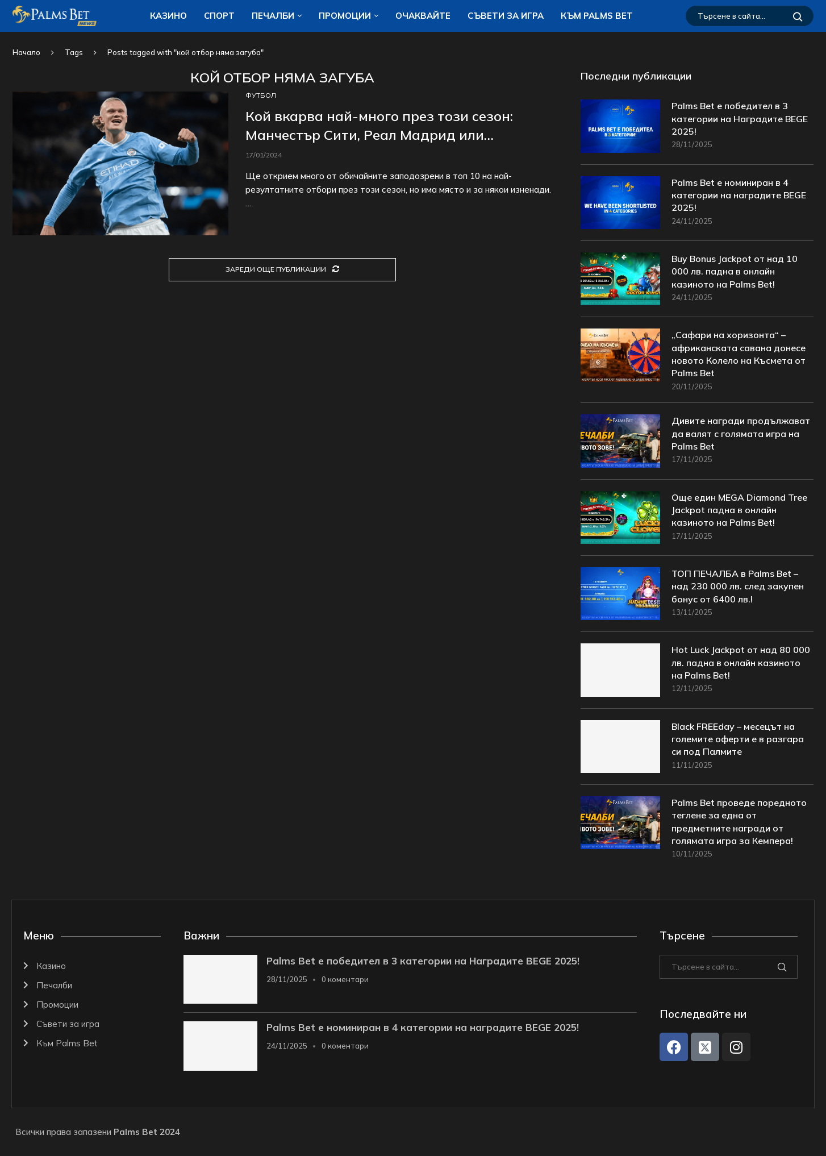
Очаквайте (422, 15)
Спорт (219, 15)
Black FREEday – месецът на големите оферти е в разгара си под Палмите (737, 739)
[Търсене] (750, 16)
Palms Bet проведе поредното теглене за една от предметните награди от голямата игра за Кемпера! (739, 821)
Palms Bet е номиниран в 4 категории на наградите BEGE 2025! (738, 195)
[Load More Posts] (282, 269)
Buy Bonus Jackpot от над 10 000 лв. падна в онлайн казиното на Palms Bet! (734, 271)
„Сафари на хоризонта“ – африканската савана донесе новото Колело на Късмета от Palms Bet (738, 354)
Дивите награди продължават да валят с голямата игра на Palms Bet (740, 433)
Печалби (273, 15)
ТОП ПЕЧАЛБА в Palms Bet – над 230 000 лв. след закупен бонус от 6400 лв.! (737, 586)
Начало (26, 52)
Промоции (345, 15)
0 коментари (345, 979)
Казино (168, 15)
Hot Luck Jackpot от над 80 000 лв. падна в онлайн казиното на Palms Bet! (740, 662)
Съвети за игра (506, 15)
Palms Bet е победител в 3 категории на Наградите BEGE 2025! (739, 118)
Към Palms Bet (597, 15)
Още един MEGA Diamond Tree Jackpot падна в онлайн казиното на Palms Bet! (739, 510)
